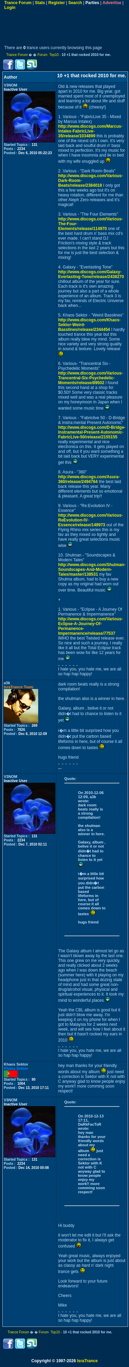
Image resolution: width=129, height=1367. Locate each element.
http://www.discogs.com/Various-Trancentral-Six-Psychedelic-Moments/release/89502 (90, 378)
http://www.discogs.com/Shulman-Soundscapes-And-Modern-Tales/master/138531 (92, 569)
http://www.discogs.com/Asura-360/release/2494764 (89, 479)
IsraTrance (87, 1360)
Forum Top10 (48, 55)
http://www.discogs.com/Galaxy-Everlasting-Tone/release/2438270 (91, 274)
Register (57, 2)
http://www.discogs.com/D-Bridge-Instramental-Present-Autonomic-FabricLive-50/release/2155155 (92, 432)
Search (75, 2)
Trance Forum (17, 2)
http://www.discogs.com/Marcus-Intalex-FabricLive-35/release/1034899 (90, 131)
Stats (40, 2)
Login (9, 7)
